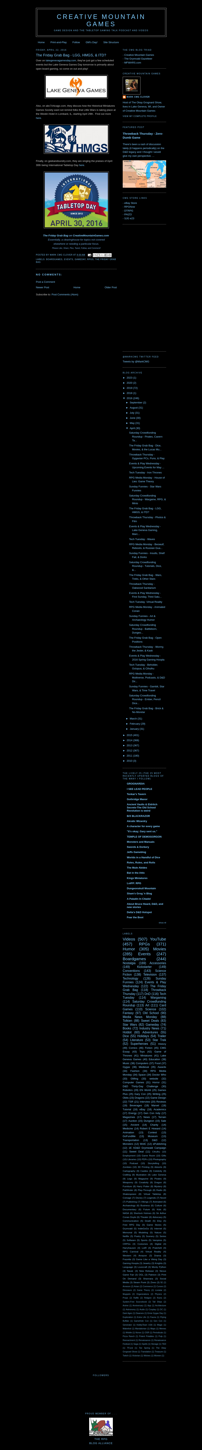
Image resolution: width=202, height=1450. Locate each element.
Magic (160, 1325)
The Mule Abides (137, 867)
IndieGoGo (143, 1228)
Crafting (127, 1174)
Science (150, 1009)
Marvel (155, 1105)
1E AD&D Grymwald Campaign (147, 1147)
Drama (157, 1255)
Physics (158, 1294)
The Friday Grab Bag (55, 235)
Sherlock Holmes (143, 1213)
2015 (130, 735)
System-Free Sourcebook (135, 1302)
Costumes (142, 1244)
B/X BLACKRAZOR (138, 816)
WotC (143, 1143)
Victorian (136, 1356)
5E (161, 1282)
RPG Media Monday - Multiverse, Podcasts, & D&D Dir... (147, 677)
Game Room (148, 1155)
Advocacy (157, 1217)
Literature (136, 1040)
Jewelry (147, 1263)
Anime (125, 1305)
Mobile (129, 1332)
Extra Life (141, 1317)
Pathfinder (128, 1190)
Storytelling (153, 1163)
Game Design (158, 1097)
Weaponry (128, 1182)
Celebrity (157, 1171)
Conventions (131, 970)
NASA (126, 1213)
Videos (129, 939)
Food (158, 1063)
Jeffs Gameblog (136, 852)
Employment (129, 1155)
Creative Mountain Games (101, 20)
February (135, 723)
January (135, 728)
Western (127, 1255)
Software (131, 1240)
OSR (147, 1332)
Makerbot (127, 1329)
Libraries (131, 1159)
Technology (130, 978)
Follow (76, 42)
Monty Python (159, 1267)
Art (147, 1005)
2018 (130, 393)
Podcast (134, 1163)
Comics (133, 1047)
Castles (144, 1171)
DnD (147, 994)
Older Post (111, 287)
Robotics (128, 1090)
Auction (132, 1120)
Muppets (127, 1294)
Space (142, 1074)
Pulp (161, 1336)
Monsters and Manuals (140, 841)
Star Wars (130, 1024)
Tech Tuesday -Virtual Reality (145, 601)
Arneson (126, 1286)
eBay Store (130, 203)
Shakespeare (129, 1194)
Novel (163, 1197)
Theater (144, 1217)
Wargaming (158, 997)
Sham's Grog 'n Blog (139, 893)
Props (125, 1298)
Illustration (141, 1174)
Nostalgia (129, 963)
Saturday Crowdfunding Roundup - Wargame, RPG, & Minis (147, 499)
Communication (131, 1221)
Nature (157, 1232)
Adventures (150, 1032)
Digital (158, 1244)
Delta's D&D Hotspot (139, 912)
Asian (136, 1286)
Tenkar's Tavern (136, 794)
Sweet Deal (136, 1151)
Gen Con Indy (152, 1113)
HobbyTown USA (144, 1325)
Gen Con (158, 1321)
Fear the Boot (135, 917)
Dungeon (149, 1120)
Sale (163, 1120)
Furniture (127, 1186)
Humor (129, 949)
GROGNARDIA (136, 783)
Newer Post (42, 287)
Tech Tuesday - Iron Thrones (145, 472)
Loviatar (158, 1290)
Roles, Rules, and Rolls (141, 862)
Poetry (137, 1236)
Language (128, 1267)
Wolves (147, 1356)
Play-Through (145, 1190)
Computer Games (133, 1082)
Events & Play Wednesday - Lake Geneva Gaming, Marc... (145, 530)
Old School (151, 1013)
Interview (145, 1101)
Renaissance (145, 1340)
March (134, 718)
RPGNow (129, 206)
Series (163, 1236)
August (134, 407)
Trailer (161, 1036)
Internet (158, 1228)
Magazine (143, 1178)
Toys (142, 1051)
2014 (130, 740)
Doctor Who (159, 1074)
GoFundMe (129, 1136)
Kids (159, 1209)
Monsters (128, 1143)
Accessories (158, 963)
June (133, 417)
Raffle (136, 1298)
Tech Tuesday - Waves (142, 539)
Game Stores (154, 1224)
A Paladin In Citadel (139, 898)
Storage (154, 1344)
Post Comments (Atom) (65, 294)
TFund (130, 1348)
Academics (159, 1109)
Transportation (131, 1140)
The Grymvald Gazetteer (138, 58)
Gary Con (140, 1094)
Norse (138, 1332)
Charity (154, 1124)
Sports (144, 1240)
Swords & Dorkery (138, 846)
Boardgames (54, 259)
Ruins (159, 1298)
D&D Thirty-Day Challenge (140, 1086)
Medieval (144, 1067)
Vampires (157, 1240)
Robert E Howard (150, 1128)
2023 (130, 377)
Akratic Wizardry (137, 821)
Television (150, 974)
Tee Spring (144, 1348)
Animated (158, 1201)
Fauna (153, 1317)
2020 (130, 382)
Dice (126, 1036)
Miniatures (146, 1055)
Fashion (134, 1070)
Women (157, 1356)
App (149, 1305)
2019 (130, 387)
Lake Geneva (159, 1174)
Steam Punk (139, 1282)
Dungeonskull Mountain (141, 888)
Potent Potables (146, 1336)
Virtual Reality (153, 1251)
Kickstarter (144, 967)
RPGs (90, 259)
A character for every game (143, 826)
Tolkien (127, 1020)
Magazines (129, 1117)
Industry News (149, 1028)
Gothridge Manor (137, 799)
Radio (159, 1190)
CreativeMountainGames (88, 235)
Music (126, 1063)
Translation (146, 1352)
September (136, 402)
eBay (142, 1109)
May (132, 423)
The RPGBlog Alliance (101, 1439)
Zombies (127, 1167)
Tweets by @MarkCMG (136, 361)
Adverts (158, 1167)
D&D (154, 1140)
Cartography (129, 1171)
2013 (130, 745)
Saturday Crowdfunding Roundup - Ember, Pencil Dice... (145, 699)
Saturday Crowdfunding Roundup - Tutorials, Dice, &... (145, 566)
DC (161, 1309)
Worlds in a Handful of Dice (143, 857)
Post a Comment (45, 281)
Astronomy (131, 1309)
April (133, 428)
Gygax (126, 1067)
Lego (129, 1178)
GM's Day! (91, 42)
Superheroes (139, 1043)
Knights (159, 1263)
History (162, 1043)
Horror (156, 1082)
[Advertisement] (138, 287)
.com (106, 235)
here (38, 118)
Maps (153, 1329)
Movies (159, 949)
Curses (159, 1286)
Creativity (144, 1182)
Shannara (148, 1278)
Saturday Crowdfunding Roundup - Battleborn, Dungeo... (143, 628)
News (146, 1117)
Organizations (142, 1294)
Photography (159, 1159)
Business (145, 1205)
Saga (135, 1344)
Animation (128, 1132)
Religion (148, 1298)
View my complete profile (140, 116)
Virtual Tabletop (152, 1194)
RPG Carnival (130, 1251)
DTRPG (128, 210)
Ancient (135, 1124)
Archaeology (129, 1205)
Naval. (130, 1271)
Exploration (128, 1317)
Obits (126, 1097)
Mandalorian (140, 1329)
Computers (142, 1063)
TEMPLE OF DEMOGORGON (144, 836)
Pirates (158, 1178)
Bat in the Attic (136, 872)
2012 (130, 750)
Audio (142, 1309)
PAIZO (128, 214)
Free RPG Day (131, 1224)
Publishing (131, 1201)
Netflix (126, 1236)
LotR (144, 1248)
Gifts (163, 1155)
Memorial (127, 1232)
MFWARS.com (132, 62)
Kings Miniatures (137, 878)
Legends (151, 1197)
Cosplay (152, 1309)
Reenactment (129, 1340)
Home (41, 42)
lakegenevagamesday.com (61, 60)
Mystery (158, 1186)
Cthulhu (156, 1151)
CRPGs (127, 1244)
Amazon (142, 1255)
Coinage (127, 1197)
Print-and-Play (58, 42)
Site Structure (111, 42)
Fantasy (128, 1013)
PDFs (145, 1159)
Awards (162, 1067)
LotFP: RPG (134, 883)
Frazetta (127, 1259)
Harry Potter (143, 1186)
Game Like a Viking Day (149, 1259)
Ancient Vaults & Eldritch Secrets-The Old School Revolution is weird (142, 807)
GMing (134, 1078)
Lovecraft (142, 1267)
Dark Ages (127, 1313)
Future (146, 1209)
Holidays (143, 1036)
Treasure (159, 1352)
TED (164, 1344)
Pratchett (157, 1248)
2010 (130, 760)
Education (154, 1059)
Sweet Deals (150, 1020)
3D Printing (144, 1167)
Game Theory (143, 1290)
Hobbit (127, 1032)
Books (127, 1028)
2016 (130, 398)
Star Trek (159, 1040)
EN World (145, 1090)
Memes (162, 1329)
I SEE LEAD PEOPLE (139, 789)
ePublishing (159, 1143)
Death (148, 1221)
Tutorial (127, 1109)
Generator (127, 1325)
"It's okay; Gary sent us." (142, 831)
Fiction (148, 1047)
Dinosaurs (127, 1290)
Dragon (158, 1182)
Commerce (148, 1286)
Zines (153, 1282)
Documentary (130, 1209)
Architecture (160, 1305)
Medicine (128, 1128)
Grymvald (128, 1228)
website (154, 1078)
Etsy (159, 1221)
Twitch (125, 1356)
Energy (132, 1113)
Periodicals (158, 1332)
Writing (156, 1094)
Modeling (143, 1232)
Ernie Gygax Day (155, 1313)
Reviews (161, 1101)
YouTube (158, 939)
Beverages (136, 1105)
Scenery (150, 1236)
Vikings (145, 1201)
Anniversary (138, 1305)
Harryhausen (129, 1248)
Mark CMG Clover (138, 97)
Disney (139, 1197)
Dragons (139, 1097)
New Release (146, 1271)
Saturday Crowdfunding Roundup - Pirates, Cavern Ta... (145, 436)
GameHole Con (141, 1321)
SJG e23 (129, 218)
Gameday (80, 259)
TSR (130, 1101)
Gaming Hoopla (131, 1263)
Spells (144, 1344)
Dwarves (140, 1313)
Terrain (162, 1117)
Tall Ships (157, 1302)
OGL (141, 1274)
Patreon (153, 1274)
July (132, 412)
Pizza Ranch (129, 1336)
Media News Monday (140, 1017)
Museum (153, 1136)
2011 (130, 755)
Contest (152, 1132)
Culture (158, 1205)
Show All (162, 923)
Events (68, 259)
